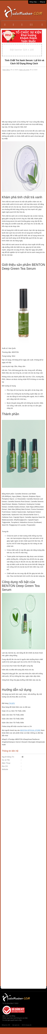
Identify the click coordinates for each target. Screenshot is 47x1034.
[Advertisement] (23, 95)
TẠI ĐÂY (12, 703)
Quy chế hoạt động (8, 1016)
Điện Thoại (6, 763)
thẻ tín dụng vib (26, 1025)
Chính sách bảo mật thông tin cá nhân (15, 1018)
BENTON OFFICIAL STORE (30, 730)
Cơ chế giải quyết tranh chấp (12, 1020)
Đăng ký (42, 2)
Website (5, 769)
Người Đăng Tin (8, 757)
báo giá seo (15, 1025)
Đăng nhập (33, 2)
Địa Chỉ (5, 766)
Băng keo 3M (6, 1025)
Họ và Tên (6, 760)
